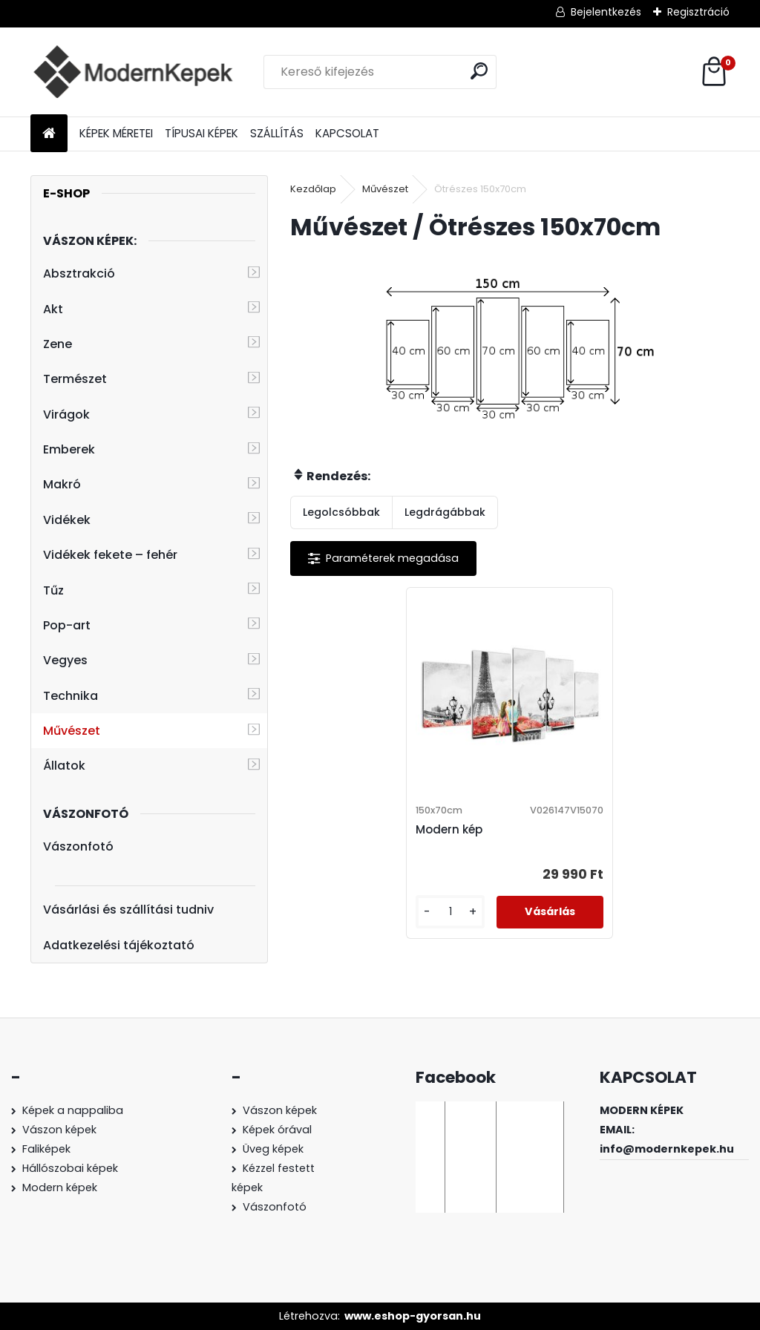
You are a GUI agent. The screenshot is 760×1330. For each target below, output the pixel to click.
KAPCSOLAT (347, 133)
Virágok (66, 414)
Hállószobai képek (70, 1168)
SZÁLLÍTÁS (277, 133)
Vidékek (67, 519)
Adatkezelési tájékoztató (118, 945)
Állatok (64, 765)
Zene (57, 344)
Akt (53, 309)
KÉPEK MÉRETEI (116, 133)
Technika (70, 695)
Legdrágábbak (444, 512)
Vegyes (65, 660)
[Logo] (132, 72)
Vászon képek (59, 1129)
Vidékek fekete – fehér (110, 554)
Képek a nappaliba (72, 1110)
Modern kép (449, 829)
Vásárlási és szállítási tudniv (128, 909)
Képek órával (277, 1129)
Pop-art (67, 625)
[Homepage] (49, 134)
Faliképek (46, 1148)
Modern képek (59, 1187)
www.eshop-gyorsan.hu (412, 1315)
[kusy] (450, 911)
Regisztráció (698, 11)
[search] (479, 70)
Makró (62, 484)
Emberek (69, 449)
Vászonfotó (78, 846)
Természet (75, 378)
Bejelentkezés (606, 11)
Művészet (71, 730)
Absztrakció (79, 273)
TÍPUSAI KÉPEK (201, 133)
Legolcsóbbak (341, 512)
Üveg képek (273, 1148)
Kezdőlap (313, 189)
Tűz (53, 590)
